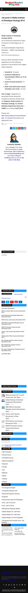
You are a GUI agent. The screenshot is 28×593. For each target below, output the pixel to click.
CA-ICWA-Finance (7, 458)
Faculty (4, 467)
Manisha (4, 23)
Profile (24, 573)
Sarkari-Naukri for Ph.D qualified (12, 517)
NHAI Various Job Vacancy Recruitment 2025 (13, 319)
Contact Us (15, 573)
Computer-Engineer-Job (9, 491)
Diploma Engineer (8, 461)
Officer (14, 123)
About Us (7, 571)
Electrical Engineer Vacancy (11, 494)
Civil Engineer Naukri (8, 488)
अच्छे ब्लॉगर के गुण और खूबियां (6, 533)
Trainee (4, 482)
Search (10, 573)
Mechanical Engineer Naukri (11, 508)
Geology (6, 123)
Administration (7, 452)
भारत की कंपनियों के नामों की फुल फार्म (7, 530)
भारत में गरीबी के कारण (18, 531)
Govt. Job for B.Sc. (8, 505)
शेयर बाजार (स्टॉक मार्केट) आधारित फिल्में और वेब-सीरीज (19, 534)
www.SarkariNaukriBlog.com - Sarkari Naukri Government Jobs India (13, 579)
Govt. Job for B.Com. (9, 503)
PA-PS (17, 123)
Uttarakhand (4, 124)
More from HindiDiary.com (6, 534)
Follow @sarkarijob (18, 294)
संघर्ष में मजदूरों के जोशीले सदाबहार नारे (19, 529)
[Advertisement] (14, 208)
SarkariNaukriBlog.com (16, 153)
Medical (4, 473)
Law (3, 470)
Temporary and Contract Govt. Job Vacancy (12, 521)
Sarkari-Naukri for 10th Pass (11, 514)
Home (2, 571)
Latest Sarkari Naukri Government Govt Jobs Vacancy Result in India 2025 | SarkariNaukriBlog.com (14, 590)
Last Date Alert (7, 446)
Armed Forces (6, 455)
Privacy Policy (18, 571)
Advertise (21, 573)
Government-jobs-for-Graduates (12, 500)
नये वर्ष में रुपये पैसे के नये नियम (7, 528)
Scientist (21, 123)
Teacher (4, 479)
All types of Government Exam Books (13, 445)
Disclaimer (12, 571)
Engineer (5, 464)
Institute (10, 123)
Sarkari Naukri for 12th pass (11, 511)
